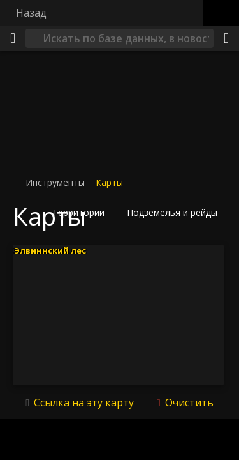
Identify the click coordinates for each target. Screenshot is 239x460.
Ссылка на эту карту (83, 402)
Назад (31, 13)
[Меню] (12, 38)
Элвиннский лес (50, 250)
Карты (109, 182)
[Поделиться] (226, 38)
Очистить (188, 402)
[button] (82, 213)
